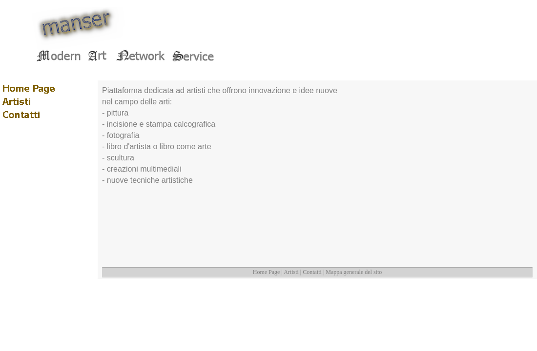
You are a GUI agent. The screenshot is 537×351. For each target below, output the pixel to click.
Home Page (266, 272)
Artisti (291, 272)
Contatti (312, 272)
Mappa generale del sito (354, 272)
